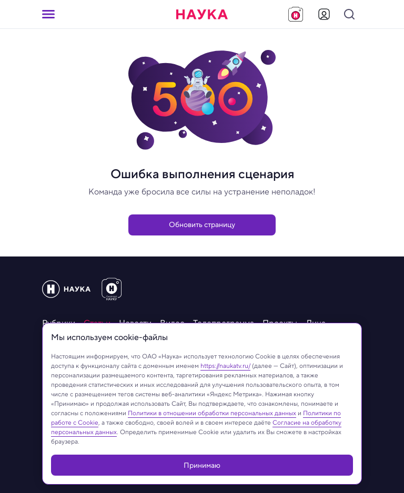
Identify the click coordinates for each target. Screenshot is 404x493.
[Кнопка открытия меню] (48, 14)
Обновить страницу (202, 224)
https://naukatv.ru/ (225, 365)
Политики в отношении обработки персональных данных (212, 412)
